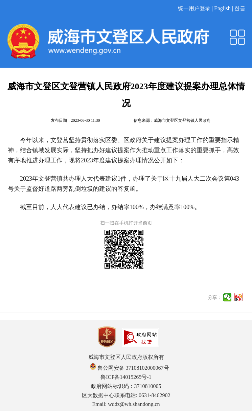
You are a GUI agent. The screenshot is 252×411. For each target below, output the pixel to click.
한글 (239, 8)
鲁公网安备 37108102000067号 (129, 368)
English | (224, 8)
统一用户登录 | (196, 8)
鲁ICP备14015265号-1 (125, 377)
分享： (215, 297)
